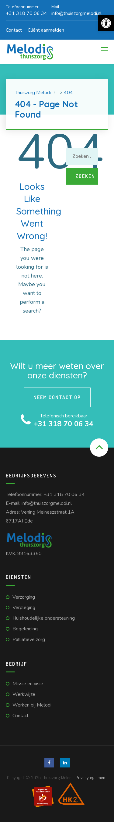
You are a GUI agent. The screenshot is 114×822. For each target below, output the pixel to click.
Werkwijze (23, 694)
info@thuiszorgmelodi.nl (47, 503)
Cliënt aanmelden (46, 30)
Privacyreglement (91, 777)
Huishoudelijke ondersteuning (43, 618)
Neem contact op (57, 397)
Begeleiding (25, 628)
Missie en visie (27, 683)
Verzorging (23, 597)
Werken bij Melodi (31, 705)
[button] (106, 23)
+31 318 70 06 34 (64, 494)
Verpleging (23, 607)
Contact (14, 30)
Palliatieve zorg (28, 639)
